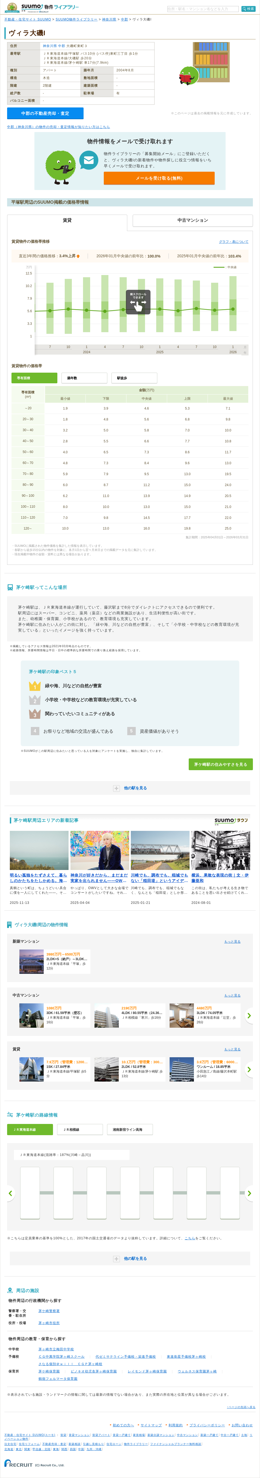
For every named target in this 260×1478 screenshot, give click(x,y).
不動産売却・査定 (54, 1443)
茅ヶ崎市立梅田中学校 (56, 1349)
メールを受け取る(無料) (159, 178)
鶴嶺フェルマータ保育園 (58, 1379)
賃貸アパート (101, 1434)
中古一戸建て (230, 1434)
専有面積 (23, 378)
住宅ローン (114, 1443)
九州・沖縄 (94, 1449)
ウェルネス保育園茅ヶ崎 (197, 1371)
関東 (27, 1449)
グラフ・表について (234, 242)
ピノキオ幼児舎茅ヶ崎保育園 (94, 1371)
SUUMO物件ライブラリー (77, 19)
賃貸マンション (79, 1434)
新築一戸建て (209, 1434)
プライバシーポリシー (207, 1425)
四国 (73, 1449)
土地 (244, 1434)
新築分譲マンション (161, 1434)
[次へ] (249, 1015)
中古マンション (187, 1434)
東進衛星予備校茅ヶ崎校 (186, 1357)
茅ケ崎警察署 (49, 1311)
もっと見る (232, 942)
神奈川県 (109, 19)
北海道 (8, 1449)
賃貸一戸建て (122, 1434)
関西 (64, 1449)
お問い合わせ (242, 1425)
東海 (56, 1449)
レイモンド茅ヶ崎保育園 (147, 1371)
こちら (190, 1238)
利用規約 (176, 1425)
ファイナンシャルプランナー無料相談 (175, 1443)
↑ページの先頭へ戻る (241, 1407)
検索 (250, 9)
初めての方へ (123, 1425)
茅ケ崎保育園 (49, 1371)
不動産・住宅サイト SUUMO (27, 19)
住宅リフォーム (29, 1443)
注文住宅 (10, 1443)
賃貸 (63, 1434)
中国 (81, 1449)
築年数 (72, 378)
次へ (249, 1193)
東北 (19, 1449)
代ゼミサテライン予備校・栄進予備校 (126, 1357)
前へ (11, 1193)
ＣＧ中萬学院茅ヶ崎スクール (62, 1357)
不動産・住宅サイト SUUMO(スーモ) (29, 1434)
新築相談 (75, 1443)
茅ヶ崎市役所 (49, 1323)
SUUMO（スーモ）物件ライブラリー (41, 8)
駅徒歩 (122, 378)
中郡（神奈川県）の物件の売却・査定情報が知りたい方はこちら (58, 127)
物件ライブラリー (136, 1443)
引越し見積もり (93, 1443)
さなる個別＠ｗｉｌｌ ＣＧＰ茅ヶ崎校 (70, 1364)
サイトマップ (151, 1425)
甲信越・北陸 (41, 1449)
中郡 (124, 19)
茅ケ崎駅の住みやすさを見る (220, 764)
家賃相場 (139, 1434)
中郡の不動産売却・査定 (45, 113)
